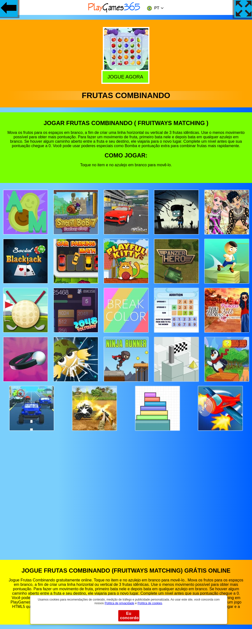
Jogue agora (126, 76)
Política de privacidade (119, 603)
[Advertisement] (126, 490)
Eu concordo (129, 615)
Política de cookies (150, 603)
